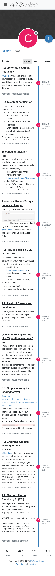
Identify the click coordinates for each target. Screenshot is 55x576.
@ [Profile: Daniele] (6, 76)
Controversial (46, 61)
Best (35, 61)
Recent (27, 61)
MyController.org (37, 561)
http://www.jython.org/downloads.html (23, 178)
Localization (34, 564)
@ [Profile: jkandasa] (7, 230)
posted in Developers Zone (15, 144)
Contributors (21, 564)
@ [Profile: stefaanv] (6, 396)
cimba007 (45, 82)
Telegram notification (14, 151)
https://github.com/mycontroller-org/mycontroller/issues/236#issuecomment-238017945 (21, 402)
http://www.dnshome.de (17, 270)
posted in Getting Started (15, 541)
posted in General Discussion (16, 434)
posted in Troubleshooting (15, 94)
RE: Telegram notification (17, 102)
